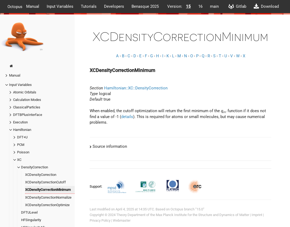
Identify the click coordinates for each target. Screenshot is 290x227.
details (127, 116)
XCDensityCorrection (40, 175)
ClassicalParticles (26, 107)
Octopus (14, 6)
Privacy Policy (100, 220)
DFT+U (22, 137)
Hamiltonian (22, 130)
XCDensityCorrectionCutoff (45, 182)
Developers (114, 6)
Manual (32, 6)
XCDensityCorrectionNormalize (48, 197)
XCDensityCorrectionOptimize (47, 205)
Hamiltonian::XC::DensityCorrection (136, 88)
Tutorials (89, 6)
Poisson (23, 152)
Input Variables (60, 6)
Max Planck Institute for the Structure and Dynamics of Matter (202, 215)
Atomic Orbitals (24, 92)
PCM (20, 145)
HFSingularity (31, 220)
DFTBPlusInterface (27, 115)
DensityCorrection (34, 167)
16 (200, 6)
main (214, 6)
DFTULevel (29, 212)
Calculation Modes (27, 100)
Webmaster (121, 220)
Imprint (257, 215)
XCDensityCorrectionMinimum (48, 190)
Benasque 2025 (145, 6)
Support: (96, 186)
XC (19, 160)
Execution (20, 122)
